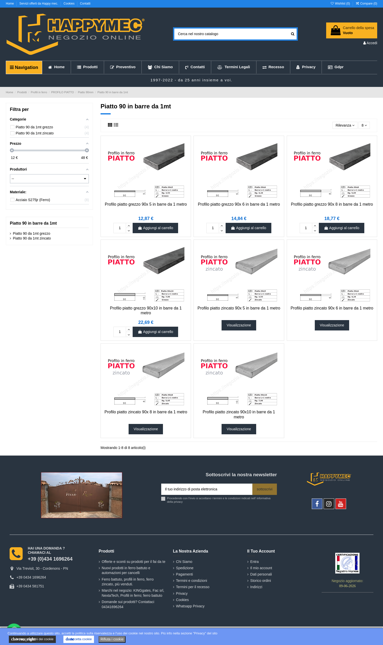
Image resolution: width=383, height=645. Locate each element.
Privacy (182, 593)
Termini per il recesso (192, 587)
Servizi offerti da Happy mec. (39, 3)
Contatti (85, 3)
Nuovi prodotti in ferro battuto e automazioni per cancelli (126, 570)
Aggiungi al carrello (155, 228)
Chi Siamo (184, 562)
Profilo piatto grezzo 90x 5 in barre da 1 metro (146, 204)
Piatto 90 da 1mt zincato (32, 238)
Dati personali (261, 574)
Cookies (70, 3)
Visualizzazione (239, 325)
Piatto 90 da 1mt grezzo (31, 233)
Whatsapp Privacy (190, 606)
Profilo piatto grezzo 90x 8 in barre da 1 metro (332, 204)
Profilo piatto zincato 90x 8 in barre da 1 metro (146, 412)
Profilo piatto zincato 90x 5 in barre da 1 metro (239, 308)
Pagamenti (184, 574)
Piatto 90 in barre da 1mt (33, 223)
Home (10, 3)
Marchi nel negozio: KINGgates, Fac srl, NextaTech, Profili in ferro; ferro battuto (133, 593)
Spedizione (185, 568)
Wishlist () (340, 3)
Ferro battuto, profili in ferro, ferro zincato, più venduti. (128, 581)
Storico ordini (260, 581)
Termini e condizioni (191, 581)
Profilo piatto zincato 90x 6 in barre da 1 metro (332, 308)
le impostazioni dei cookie (32, 639)
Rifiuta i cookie (112, 639)
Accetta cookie (79, 639)
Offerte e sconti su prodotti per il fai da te (133, 562)
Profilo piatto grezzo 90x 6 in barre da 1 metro (239, 204)
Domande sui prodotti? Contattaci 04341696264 (128, 604)
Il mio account (261, 568)
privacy (178, 501)
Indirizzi (256, 587)
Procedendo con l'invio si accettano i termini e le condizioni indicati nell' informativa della (219, 500)
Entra (254, 562)
